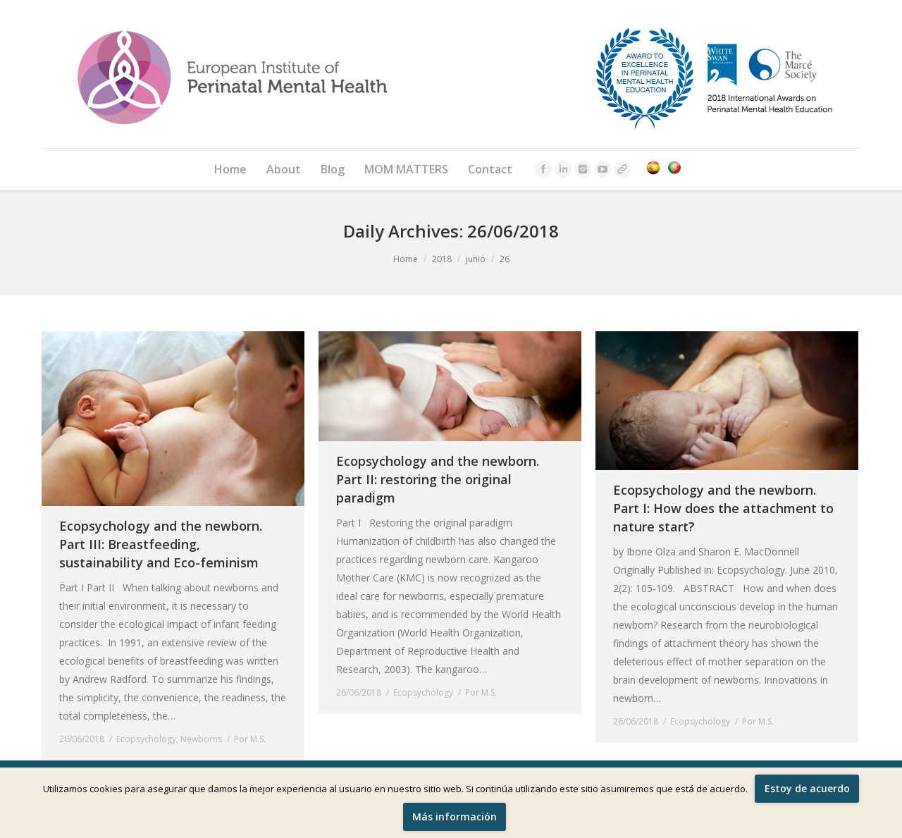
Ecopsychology (146, 739)
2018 (442, 259)
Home (405, 259)
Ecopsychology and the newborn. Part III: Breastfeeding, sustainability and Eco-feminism (160, 544)
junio (476, 259)
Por (250, 739)
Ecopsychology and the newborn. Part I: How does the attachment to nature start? (723, 508)
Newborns (201, 739)
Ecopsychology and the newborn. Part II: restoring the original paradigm (437, 479)
